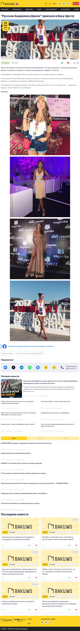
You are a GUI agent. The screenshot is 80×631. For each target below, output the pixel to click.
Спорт (39, 9)
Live (76, 4)
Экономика (17, 9)
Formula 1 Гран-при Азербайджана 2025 (29, 353)
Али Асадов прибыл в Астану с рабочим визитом (55, 401)
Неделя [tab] (40, 438)
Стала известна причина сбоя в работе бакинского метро (23, 473)
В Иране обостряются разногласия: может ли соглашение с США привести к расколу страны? (19, 413)
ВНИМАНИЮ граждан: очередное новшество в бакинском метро (26, 443)
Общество (29, 9)
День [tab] (14, 438)
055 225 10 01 (71, 368)
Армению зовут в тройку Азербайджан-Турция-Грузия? (18, 424)
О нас (30, 619)
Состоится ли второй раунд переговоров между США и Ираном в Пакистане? (57, 425)
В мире (76, 9)
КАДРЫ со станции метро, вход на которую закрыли (21, 463)
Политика (4, 9)
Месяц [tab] (66, 438)
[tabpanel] (40, 476)
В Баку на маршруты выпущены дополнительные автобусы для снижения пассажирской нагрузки (59, 603)
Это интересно (51, 9)
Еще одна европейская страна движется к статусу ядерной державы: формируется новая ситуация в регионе (19, 571)
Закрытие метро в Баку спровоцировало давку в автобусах (24, 493)
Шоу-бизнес (65, 9)
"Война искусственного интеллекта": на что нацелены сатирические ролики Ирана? (17, 402)
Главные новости (7, 353)
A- (74, 63)
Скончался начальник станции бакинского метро (20, 503)
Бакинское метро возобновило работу (16, 453)
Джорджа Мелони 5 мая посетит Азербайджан (55, 413)
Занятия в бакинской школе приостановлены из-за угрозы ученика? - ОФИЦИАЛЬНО (34, 483)
